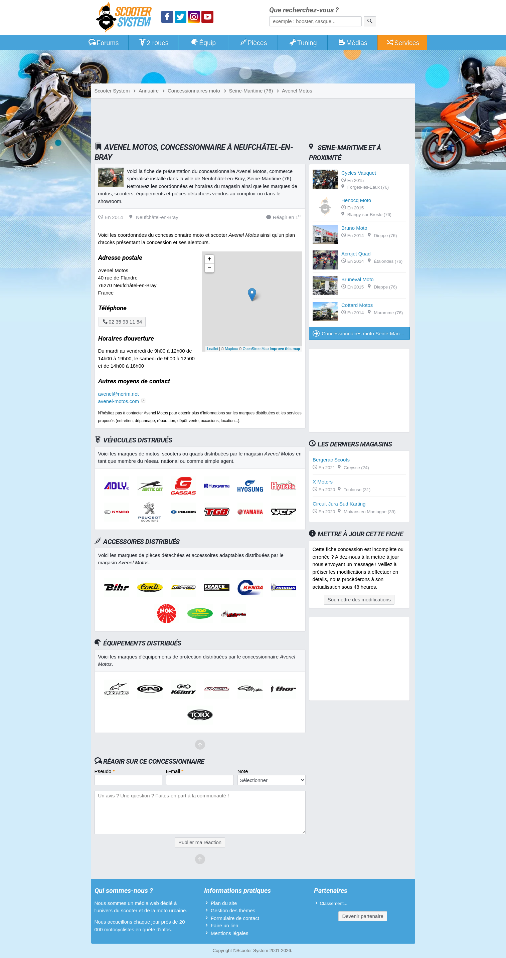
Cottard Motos (357, 305)
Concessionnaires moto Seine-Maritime (361, 333)
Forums (103, 42)
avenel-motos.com (118, 401)
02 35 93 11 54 (122, 322)
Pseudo (105, 771)
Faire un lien (224, 925)
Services (402, 42)
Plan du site (224, 903)
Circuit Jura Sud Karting (339, 504)
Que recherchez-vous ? (304, 10)
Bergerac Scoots (331, 459)
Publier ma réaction (199, 842)
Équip (203, 42)
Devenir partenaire (362, 916)
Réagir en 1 (284, 217)
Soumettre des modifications (359, 599)
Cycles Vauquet (358, 173)
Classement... (334, 903)
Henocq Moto (356, 200)
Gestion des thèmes (233, 910)
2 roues (153, 42)
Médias (352, 42)
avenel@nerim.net (118, 394)
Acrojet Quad (356, 253)
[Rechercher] (370, 21)
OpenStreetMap (256, 349)
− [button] (209, 268)
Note (242, 771)
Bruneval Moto (357, 279)
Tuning (303, 42)
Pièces (253, 42)
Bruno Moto (354, 228)
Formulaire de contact (235, 918)
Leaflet (212, 349)
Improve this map (285, 349)
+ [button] (209, 259)
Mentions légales (229, 933)
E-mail (175, 771)
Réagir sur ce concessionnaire (153, 761)
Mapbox (231, 349)
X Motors (323, 482)
